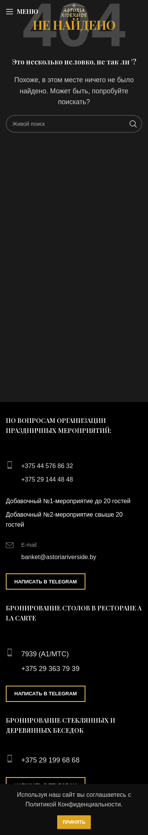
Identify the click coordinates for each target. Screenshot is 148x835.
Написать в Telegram (45, 582)
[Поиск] (74, 124)
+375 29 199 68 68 (50, 760)
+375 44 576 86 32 (47, 466)
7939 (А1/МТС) (45, 654)
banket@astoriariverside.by (58, 557)
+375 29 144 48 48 (47, 479)
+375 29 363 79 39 (50, 669)
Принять (74, 822)
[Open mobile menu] (22, 11)
